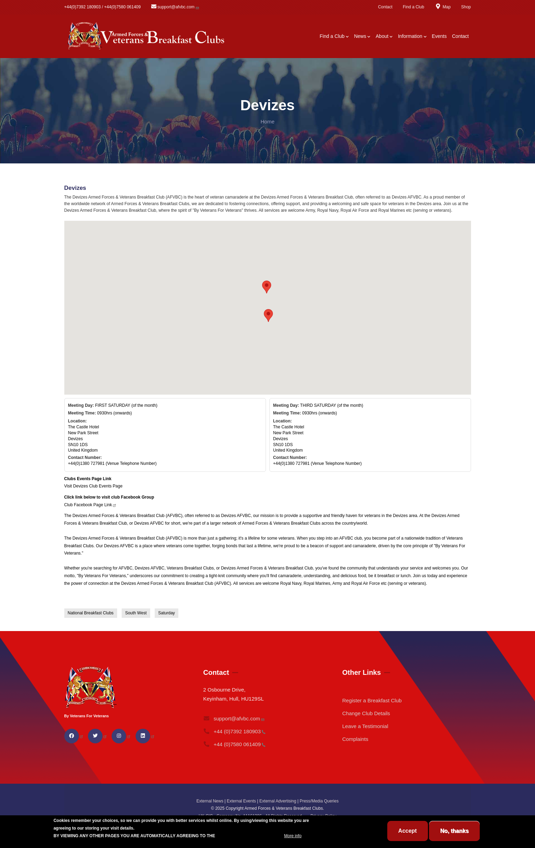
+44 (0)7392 (234, 731)
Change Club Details (366, 713)
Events (439, 36)
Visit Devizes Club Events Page (93, 486)
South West (136, 613)
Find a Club (413, 7)
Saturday (166, 613)
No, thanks (454, 831)
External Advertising (277, 801)
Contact (385, 7)
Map (443, 7)
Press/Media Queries (319, 801)
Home (267, 121)
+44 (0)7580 (234, 744)
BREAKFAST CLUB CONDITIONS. (249, 835)
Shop (466, 7)
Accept (407, 831)
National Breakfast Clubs (91, 613)
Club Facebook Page (90, 504)
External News (209, 801)
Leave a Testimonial (365, 726)
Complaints (355, 739)
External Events (241, 801)
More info (292, 835)
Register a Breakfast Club (372, 700)
